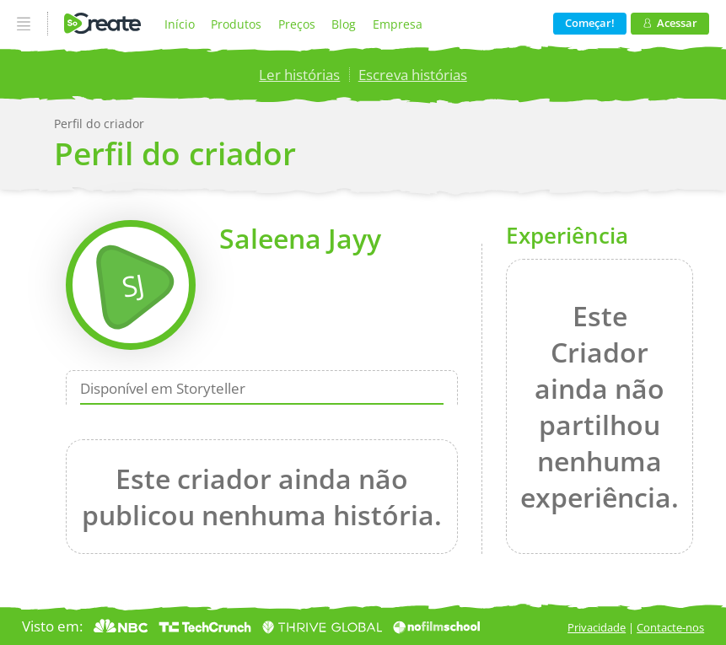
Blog (343, 24)
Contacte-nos (670, 627)
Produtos (236, 24)
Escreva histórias (412, 74)
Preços (296, 24)
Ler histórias (299, 74)
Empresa (397, 24)
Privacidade (596, 627)
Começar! (590, 22)
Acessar (670, 22)
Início (179, 24)
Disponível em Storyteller (162, 387)
